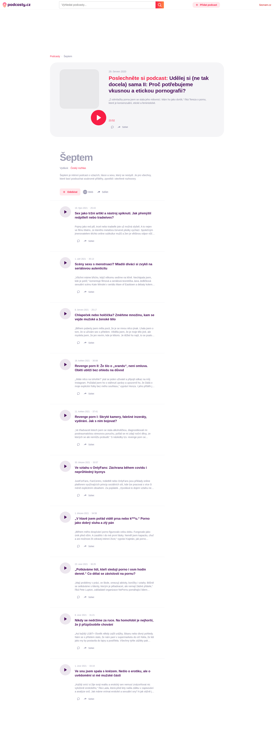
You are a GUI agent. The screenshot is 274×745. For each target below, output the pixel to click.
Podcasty (55, 56)
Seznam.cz (265, 4)
